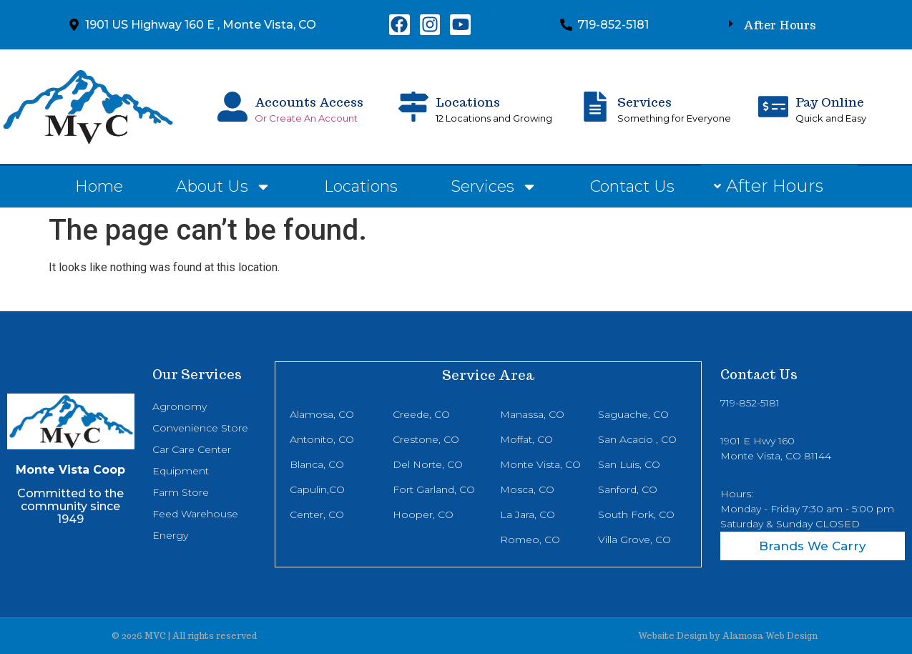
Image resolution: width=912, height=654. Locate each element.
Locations (468, 102)
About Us (223, 187)
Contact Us (632, 186)
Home (99, 186)
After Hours (779, 25)
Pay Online (829, 102)
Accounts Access (309, 102)
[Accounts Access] (232, 107)
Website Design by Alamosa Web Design (728, 635)
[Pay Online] (773, 107)
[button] (772, 24)
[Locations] (413, 107)
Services (644, 102)
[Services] (595, 107)
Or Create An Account (306, 118)
